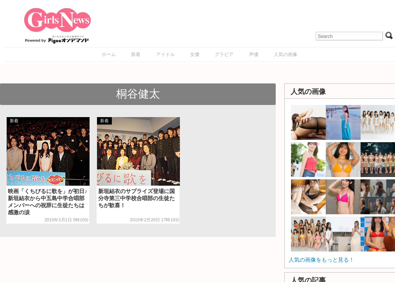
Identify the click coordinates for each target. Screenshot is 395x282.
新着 (135, 54)
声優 (254, 54)
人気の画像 (285, 54)
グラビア (224, 54)
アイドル (165, 54)
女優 (194, 54)
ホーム (109, 54)
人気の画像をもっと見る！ (321, 260)
